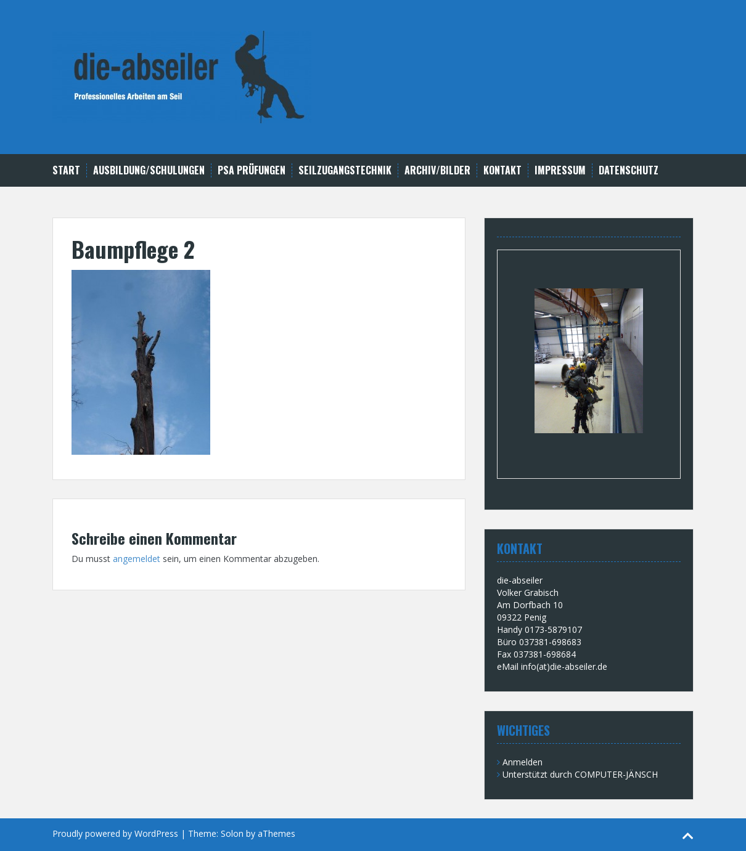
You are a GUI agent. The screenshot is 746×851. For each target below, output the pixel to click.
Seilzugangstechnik (344, 170)
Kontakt (502, 170)
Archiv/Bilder (437, 170)
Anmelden (522, 762)
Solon (232, 833)
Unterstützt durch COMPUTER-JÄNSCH (580, 774)
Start (66, 170)
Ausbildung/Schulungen (149, 170)
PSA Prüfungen (251, 170)
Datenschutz (628, 170)
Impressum (560, 170)
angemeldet (136, 558)
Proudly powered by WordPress (115, 833)
